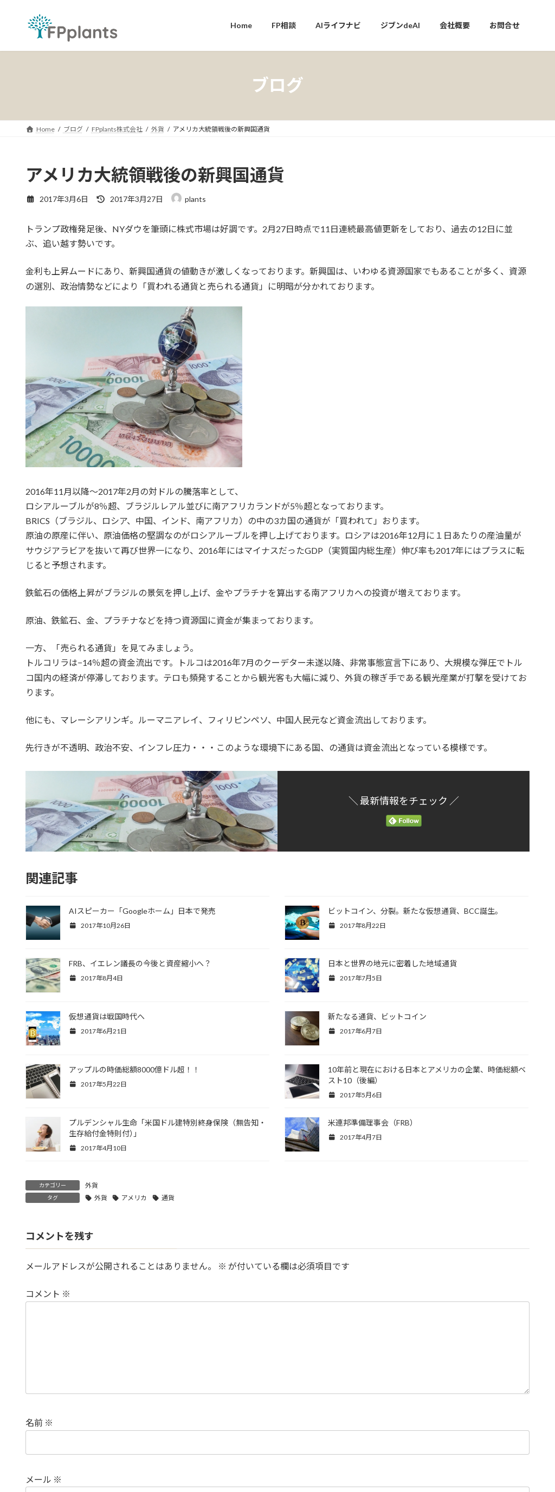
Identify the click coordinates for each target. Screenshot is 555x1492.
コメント (47, 1293)
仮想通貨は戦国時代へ (107, 1016)
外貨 (91, 1185)
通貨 (168, 1198)
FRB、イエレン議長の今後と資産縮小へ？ (140, 963)
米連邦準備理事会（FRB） (372, 1122)
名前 (39, 1440)
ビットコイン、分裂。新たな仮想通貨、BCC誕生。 (415, 910)
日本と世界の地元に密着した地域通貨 (392, 963)
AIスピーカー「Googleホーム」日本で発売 (142, 910)
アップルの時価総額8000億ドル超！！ (134, 1069)
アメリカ (134, 1198)
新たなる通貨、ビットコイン (377, 1016)
